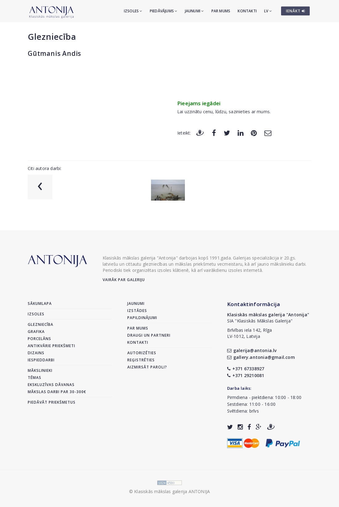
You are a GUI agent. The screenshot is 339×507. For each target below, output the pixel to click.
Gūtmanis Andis (54, 53)
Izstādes (137, 310)
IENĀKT (295, 11)
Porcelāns (39, 338)
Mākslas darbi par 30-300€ (57, 391)
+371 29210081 (245, 375)
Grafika (36, 331)
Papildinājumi (142, 317)
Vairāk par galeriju (124, 279)
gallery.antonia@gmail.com (261, 357)
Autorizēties (141, 352)
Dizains (36, 352)
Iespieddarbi (41, 360)
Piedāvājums (164, 11)
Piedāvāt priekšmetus (52, 402)
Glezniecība (52, 36)
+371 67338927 (245, 369)
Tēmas (34, 377)
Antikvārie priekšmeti (51, 345)
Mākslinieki (40, 370)
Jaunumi (194, 11)
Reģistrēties (141, 360)
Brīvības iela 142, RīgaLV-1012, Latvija (249, 333)
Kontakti (247, 11)
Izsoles (133, 11)
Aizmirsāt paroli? (147, 367)
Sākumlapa (40, 303)
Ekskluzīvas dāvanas (51, 384)
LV (268, 11)
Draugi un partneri (148, 335)
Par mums (221, 11)
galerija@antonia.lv (252, 350)
